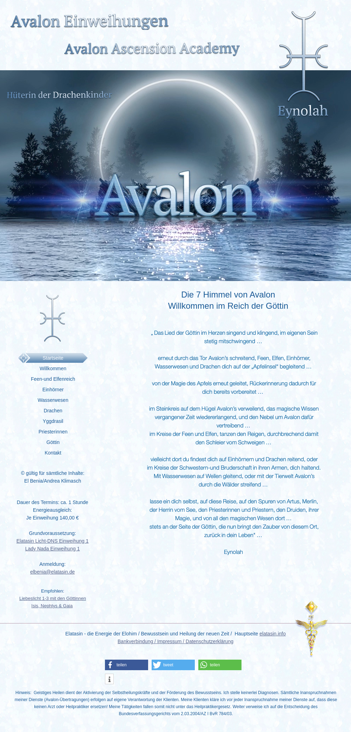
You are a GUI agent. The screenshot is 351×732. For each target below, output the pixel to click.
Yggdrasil (53, 421)
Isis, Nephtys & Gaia (52, 605)
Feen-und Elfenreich (53, 379)
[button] (126, 665)
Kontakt (53, 453)
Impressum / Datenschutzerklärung (195, 641)
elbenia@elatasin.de (52, 572)
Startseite (52, 358)
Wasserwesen (53, 400)
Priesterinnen (53, 431)
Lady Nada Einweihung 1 (52, 548)
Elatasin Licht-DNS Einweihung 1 (52, 541)
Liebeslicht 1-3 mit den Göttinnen (52, 598)
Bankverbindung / (137, 641)
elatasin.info (272, 633)
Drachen (53, 410)
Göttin (52, 442)
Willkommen (53, 368)
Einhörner (53, 389)
